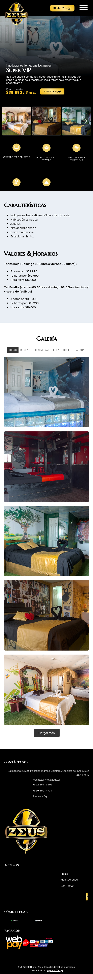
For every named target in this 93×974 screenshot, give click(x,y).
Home (64, 873)
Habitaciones (69, 879)
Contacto (67, 885)
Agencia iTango (55, 970)
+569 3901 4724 (42, 790)
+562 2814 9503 (42, 784)
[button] (6, 121)
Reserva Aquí (62, 8)
